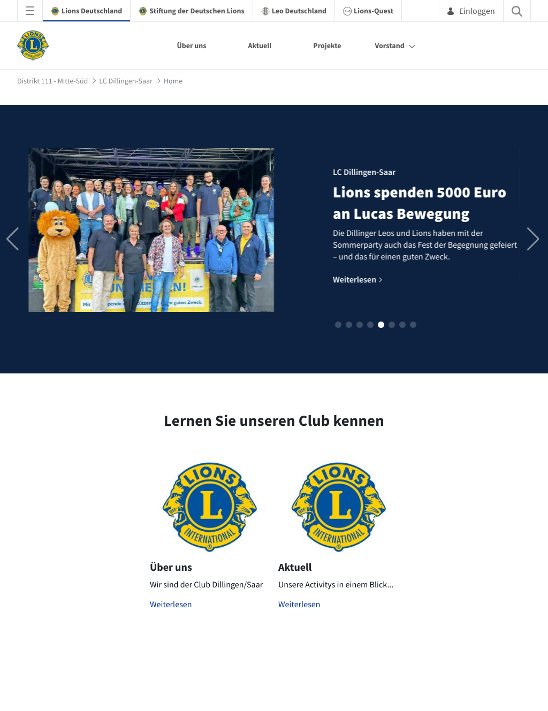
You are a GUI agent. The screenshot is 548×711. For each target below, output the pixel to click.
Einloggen (470, 10)
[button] (338, 325)
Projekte (327, 45)
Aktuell (260, 45)
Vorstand (390, 45)
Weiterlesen (171, 604)
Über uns (191, 45)
